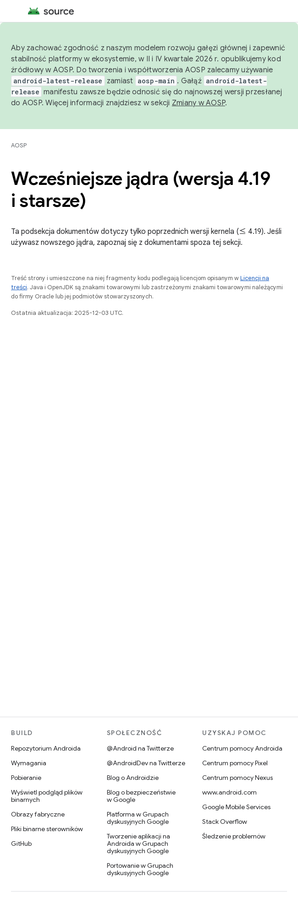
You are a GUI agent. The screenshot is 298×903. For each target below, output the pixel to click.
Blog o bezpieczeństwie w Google (141, 796)
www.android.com (229, 792)
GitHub (21, 843)
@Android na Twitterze (140, 748)
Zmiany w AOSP (198, 103)
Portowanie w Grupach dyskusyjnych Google (140, 869)
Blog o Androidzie (133, 777)
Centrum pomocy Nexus (237, 777)
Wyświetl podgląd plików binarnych (47, 796)
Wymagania (28, 763)
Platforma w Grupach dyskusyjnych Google (138, 818)
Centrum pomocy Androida (242, 748)
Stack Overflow (224, 821)
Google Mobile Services (236, 807)
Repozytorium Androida (46, 748)
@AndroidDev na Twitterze (146, 763)
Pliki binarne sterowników (47, 829)
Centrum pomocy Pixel (235, 763)
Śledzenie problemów (233, 836)
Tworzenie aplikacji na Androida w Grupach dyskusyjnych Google (138, 843)
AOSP (19, 145)
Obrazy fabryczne (38, 814)
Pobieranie (26, 777)
